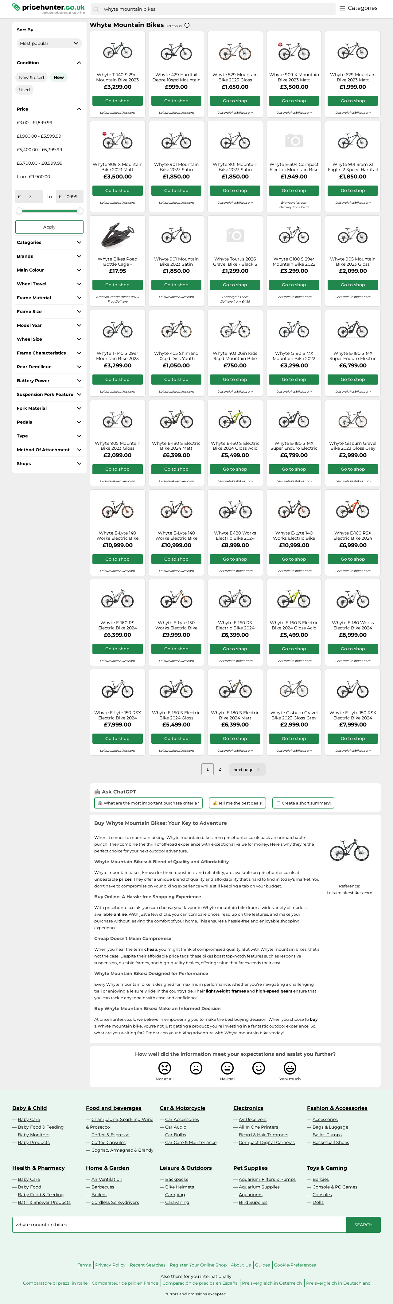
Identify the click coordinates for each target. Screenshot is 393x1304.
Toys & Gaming (327, 1168)
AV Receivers (253, 1119)
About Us (241, 1265)
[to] (71, 196)
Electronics (248, 1108)
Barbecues (102, 1187)
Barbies (321, 1179)
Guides (262, 1265)
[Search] (96, 9)
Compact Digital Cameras (267, 1142)
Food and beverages (114, 1108)
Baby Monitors (33, 1135)
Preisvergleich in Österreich (272, 1283)
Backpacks (176, 1179)
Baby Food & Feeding (41, 1127)
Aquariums (251, 1194)
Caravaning (177, 1202)
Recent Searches (147, 1265)
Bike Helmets (179, 1187)
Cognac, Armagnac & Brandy (122, 1150)
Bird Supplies (253, 1202)
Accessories (325, 1119)
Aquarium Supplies (259, 1187)
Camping (175, 1194)
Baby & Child (29, 1108)
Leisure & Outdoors (186, 1168)
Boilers (99, 1194)
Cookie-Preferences (295, 1265)
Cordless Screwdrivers (115, 1202)
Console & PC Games (335, 1187)
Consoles (322, 1194)
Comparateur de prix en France (125, 1283)
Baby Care (29, 1119)
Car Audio (175, 1127)
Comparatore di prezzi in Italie (55, 1283)
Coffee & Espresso (110, 1135)
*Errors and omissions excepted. (196, 1294)
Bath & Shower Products (44, 1202)
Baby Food (29, 1187)
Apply (49, 227)
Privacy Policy (110, 1265)
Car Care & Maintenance (190, 1142)
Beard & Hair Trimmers (263, 1135)
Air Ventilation (106, 1179)
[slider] (19, 210)
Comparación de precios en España (200, 1283)
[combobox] (218, 9)
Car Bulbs (175, 1135)
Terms (84, 1265)
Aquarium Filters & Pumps (267, 1179)
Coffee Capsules (108, 1142)
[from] (30, 196)
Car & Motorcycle (182, 1108)
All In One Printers (258, 1127)
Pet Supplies (250, 1168)
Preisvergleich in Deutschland (338, 1283)
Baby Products (34, 1142)
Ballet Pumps (327, 1135)
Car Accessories (182, 1119)
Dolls (318, 1202)
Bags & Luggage (330, 1127)
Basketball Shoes (331, 1142)
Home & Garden (107, 1168)
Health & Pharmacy (38, 1168)
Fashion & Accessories (337, 1108)
